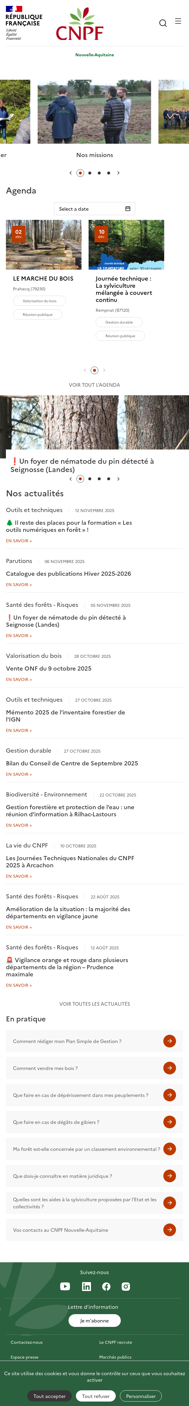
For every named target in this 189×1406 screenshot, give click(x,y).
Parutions (19, 560)
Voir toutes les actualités (94, 1003)
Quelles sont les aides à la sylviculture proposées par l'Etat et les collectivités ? (85, 1203)
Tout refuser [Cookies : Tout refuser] (96, 1396)
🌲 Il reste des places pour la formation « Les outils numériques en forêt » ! (69, 526)
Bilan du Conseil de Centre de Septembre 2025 (72, 762)
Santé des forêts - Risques (42, 604)
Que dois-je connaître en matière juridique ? (62, 1176)
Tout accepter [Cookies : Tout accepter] (49, 1396)
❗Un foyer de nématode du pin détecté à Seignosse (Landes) (66, 620)
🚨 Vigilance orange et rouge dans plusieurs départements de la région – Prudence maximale (67, 966)
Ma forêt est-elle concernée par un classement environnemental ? (86, 1149)
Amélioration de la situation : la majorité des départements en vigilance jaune (68, 912)
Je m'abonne (94, 1320)
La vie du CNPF (27, 845)
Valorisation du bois (39, 300)
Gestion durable (119, 321)
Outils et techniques (34, 509)
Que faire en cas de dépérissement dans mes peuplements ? (80, 1095)
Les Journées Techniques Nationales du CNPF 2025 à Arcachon (70, 861)
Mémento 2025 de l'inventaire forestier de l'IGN (65, 715)
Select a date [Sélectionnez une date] (74, 208)
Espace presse (24, 1357)
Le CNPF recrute (115, 1342)
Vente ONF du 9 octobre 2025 (49, 667)
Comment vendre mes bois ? (45, 1068)
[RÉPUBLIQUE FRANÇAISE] (29, 23)
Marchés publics (115, 1357)
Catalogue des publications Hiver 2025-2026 (68, 573)
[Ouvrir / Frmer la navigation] (178, 21)
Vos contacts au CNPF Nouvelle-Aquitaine (60, 1229)
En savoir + (19, 540)
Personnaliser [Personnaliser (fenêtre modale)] (141, 1396)
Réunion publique (38, 314)
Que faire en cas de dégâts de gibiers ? (56, 1122)
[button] (71, 173)
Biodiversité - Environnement (46, 794)
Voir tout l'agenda (94, 384)
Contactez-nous (27, 1342)
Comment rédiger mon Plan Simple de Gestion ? (67, 1041)
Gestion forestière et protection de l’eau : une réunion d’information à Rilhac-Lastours (70, 810)
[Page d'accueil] (79, 23)
